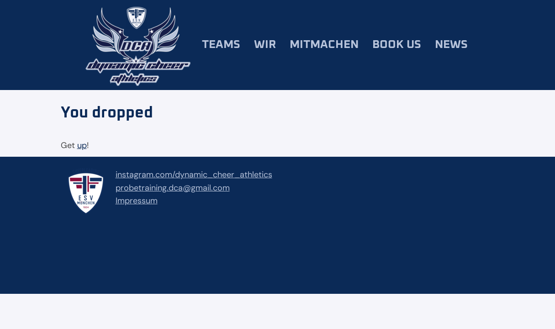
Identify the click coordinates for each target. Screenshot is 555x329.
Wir (265, 44)
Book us (396, 44)
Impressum (137, 200)
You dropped (107, 113)
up (82, 145)
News (451, 44)
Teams (221, 44)
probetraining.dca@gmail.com (173, 187)
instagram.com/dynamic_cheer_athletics (194, 174)
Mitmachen (324, 44)
